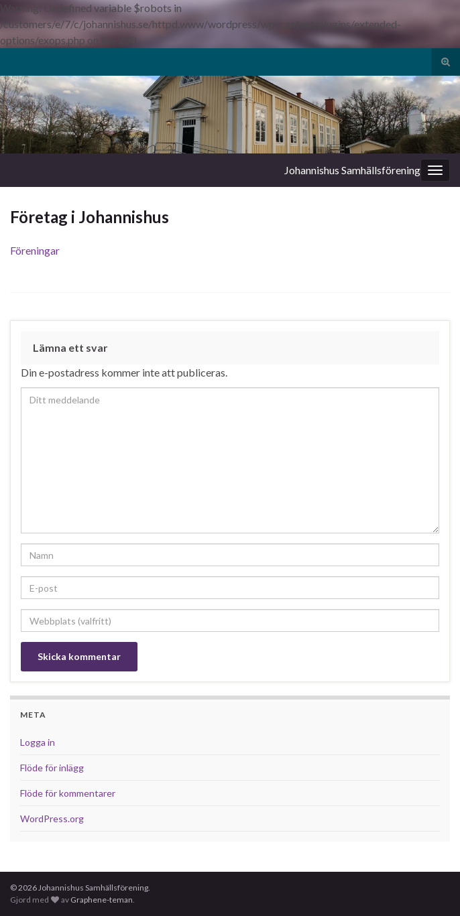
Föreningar (35, 250)
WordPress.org (52, 818)
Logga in (37, 742)
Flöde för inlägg (52, 767)
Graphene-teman (101, 900)
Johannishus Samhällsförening (352, 169)
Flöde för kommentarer (67, 793)
